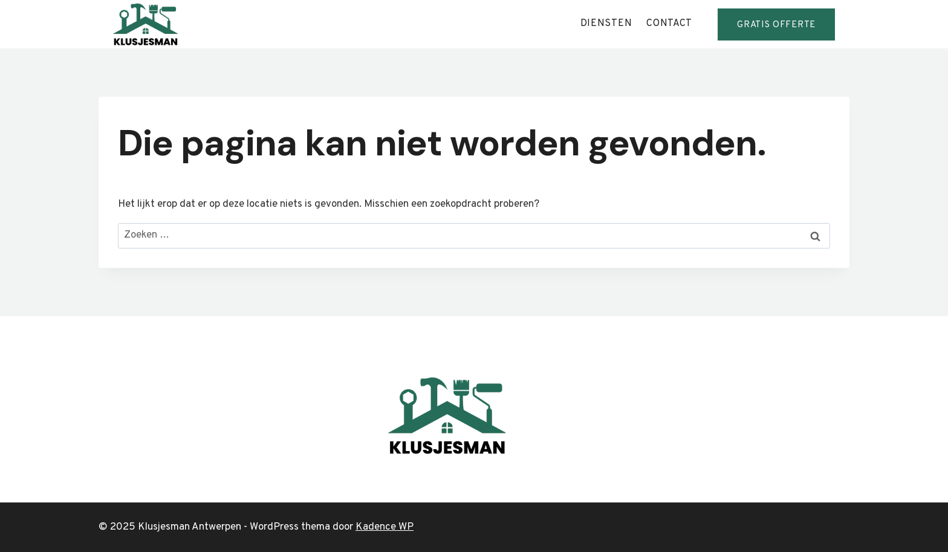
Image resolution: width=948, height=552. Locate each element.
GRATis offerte (776, 25)
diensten (606, 24)
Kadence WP (385, 527)
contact (669, 24)
